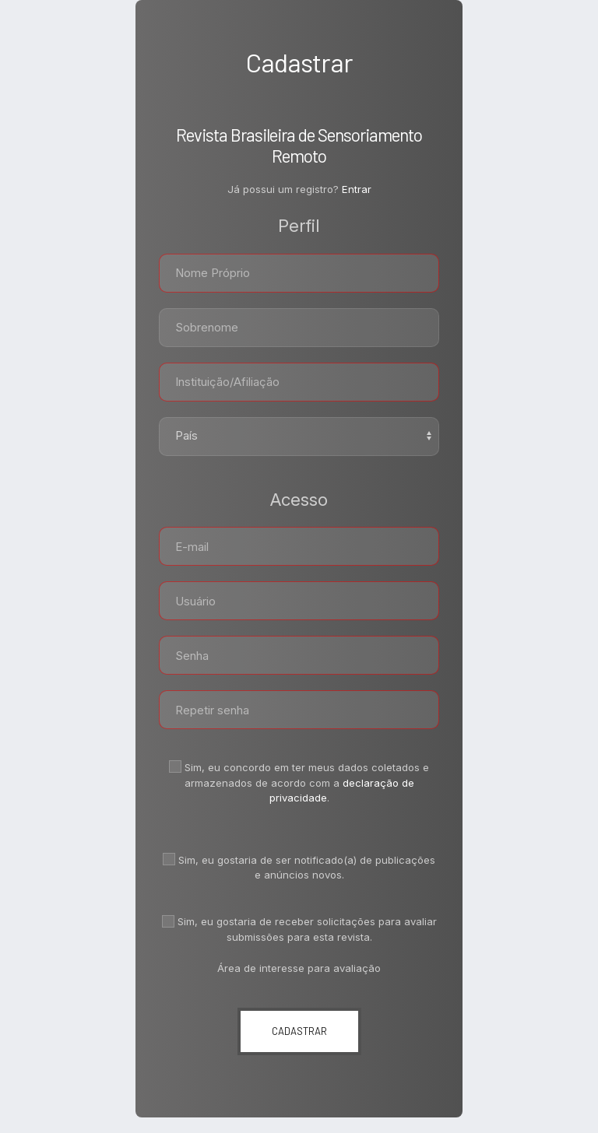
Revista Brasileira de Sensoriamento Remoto (299, 145)
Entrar (356, 189)
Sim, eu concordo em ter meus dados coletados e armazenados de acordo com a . (299, 782)
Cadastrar (299, 1031)
